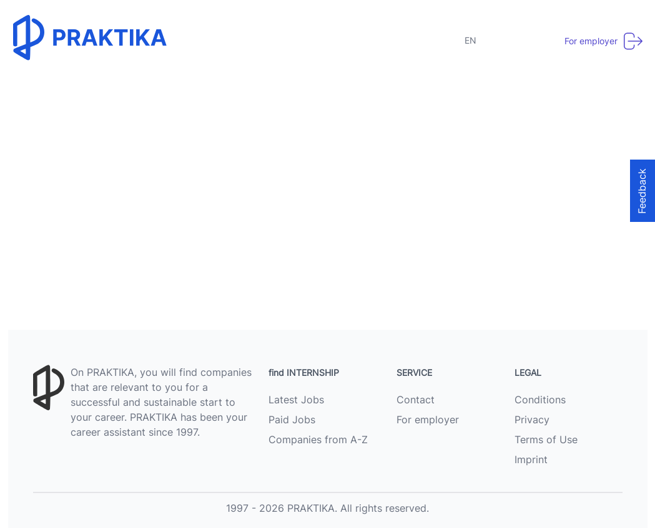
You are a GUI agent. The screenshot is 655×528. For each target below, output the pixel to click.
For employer (427, 419)
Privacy (532, 419)
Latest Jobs (296, 399)
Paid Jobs (291, 419)
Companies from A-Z (318, 439)
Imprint (531, 459)
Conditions (540, 399)
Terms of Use (546, 439)
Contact (415, 399)
